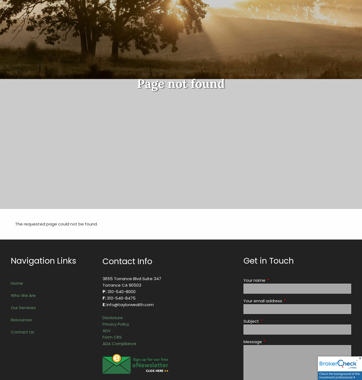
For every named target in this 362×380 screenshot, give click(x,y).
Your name (275, 280)
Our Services (23, 307)
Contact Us (22, 332)
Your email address (283, 301)
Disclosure (113, 317)
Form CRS (112, 337)
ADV (107, 330)
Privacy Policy (116, 324)
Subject (271, 321)
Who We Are (23, 295)
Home (17, 283)
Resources (21, 320)
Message (273, 342)
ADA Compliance (119, 343)
